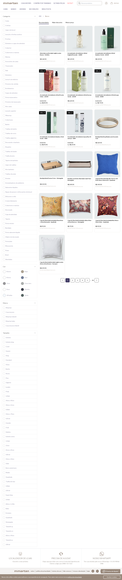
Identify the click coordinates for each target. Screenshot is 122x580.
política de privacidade (74, 577)
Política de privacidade (43, 571)
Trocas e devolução (79, 571)
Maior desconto (57, 22)
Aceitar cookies (112, 577)
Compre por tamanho (42, 3)
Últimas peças (59, 3)
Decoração (34, 9)
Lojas (88, 571)
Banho (13, 9)
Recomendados (44, 22)
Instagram (97, 571)
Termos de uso (56, 571)
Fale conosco (67, 571)
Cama (5, 9)
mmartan (10, 3)
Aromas (23, 9)
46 (93, 280)
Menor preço (70, 22)
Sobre (32, 571)
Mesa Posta (46, 9)
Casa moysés (26, 3)
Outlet (70, 3)
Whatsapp (93, 571)
